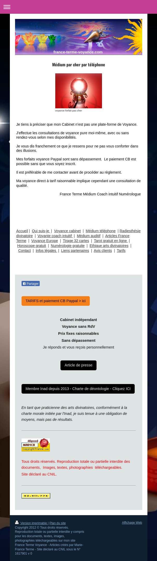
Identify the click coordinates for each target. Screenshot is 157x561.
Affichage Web (132, 522)
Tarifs (121, 250)
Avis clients (103, 250)
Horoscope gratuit (31, 246)
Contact (24, 250)
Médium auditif (88, 236)
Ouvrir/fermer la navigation (78, 6)
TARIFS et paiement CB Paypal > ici (56, 301)
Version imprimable (31, 523)
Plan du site (58, 523)
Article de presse (78, 365)
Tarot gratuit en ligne (111, 241)
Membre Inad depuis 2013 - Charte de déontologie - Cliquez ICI (78, 389)
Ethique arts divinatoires (109, 246)
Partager (31, 284)
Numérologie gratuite (68, 246)
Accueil (22, 231)
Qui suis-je (41, 231)
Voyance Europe (44, 241)
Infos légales (46, 250)
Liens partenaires (75, 250)
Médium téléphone (100, 231)
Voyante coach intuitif (55, 236)
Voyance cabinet (67, 231)
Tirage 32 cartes (76, 241)
